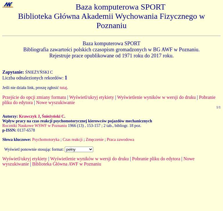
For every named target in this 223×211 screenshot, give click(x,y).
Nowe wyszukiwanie (55, 102)
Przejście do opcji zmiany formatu (34, 97)
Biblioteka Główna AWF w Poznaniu (66, 163)
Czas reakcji (73, 139)
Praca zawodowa (120, 139)
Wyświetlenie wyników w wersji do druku (156, 97)
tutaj (63, 88)
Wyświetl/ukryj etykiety (91, 97)
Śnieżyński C (53, 116)
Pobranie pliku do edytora (156, 158)
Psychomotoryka (46, 139)
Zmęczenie (94, 139)
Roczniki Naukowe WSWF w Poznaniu (34, 125)
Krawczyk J (29, 116)
